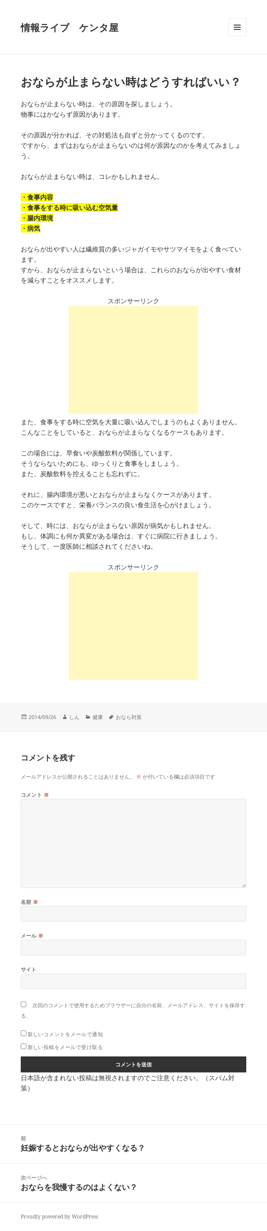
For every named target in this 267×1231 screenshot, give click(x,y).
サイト (29, 969)
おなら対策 (129, 717)
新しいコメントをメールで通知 (65, 1034)
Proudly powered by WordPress (59, 1216)
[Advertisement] (133, 360)
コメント (35, 794)
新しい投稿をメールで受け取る (65, 1047)
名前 (29, 902)
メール (32, 935)
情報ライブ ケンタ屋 (69, 27)
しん (74, 717)
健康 (97, 717)
